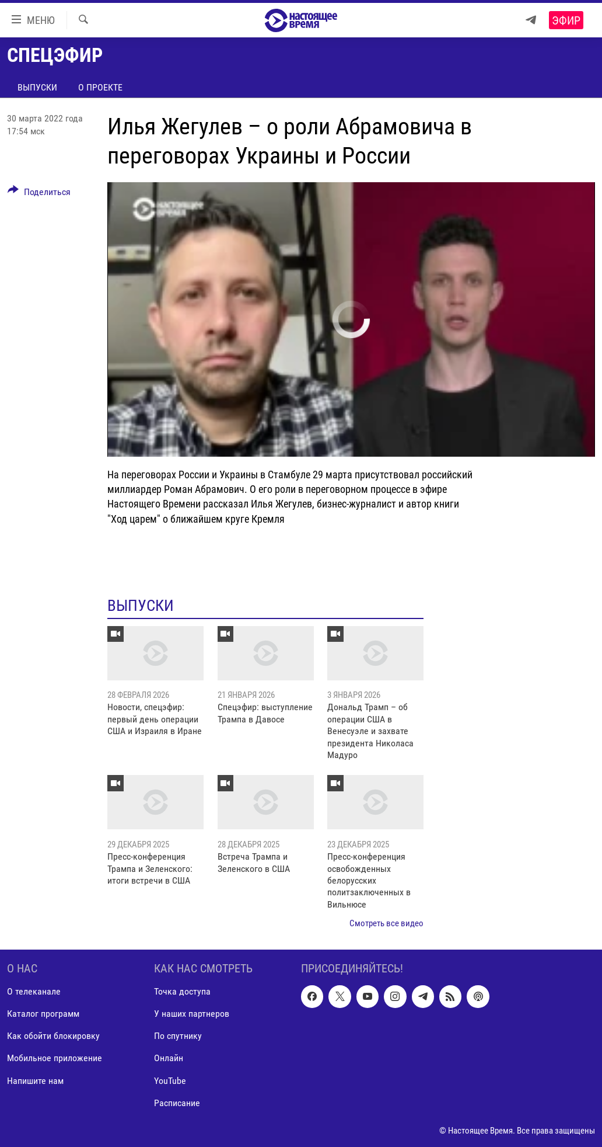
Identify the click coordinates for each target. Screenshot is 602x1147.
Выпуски (37, 87)
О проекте (100, 87)
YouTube (170, 1080)
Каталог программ (43, 1013)
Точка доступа (182, 991)
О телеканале (34, 991)
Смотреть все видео (386, 923)
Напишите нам (35, 1080)
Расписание (177, 1102)
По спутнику (178, 1035)
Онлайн (168, 1057)
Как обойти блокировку (53, 1035)
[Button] (39, 194)
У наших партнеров (191, 1013)
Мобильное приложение (54, 1057)
